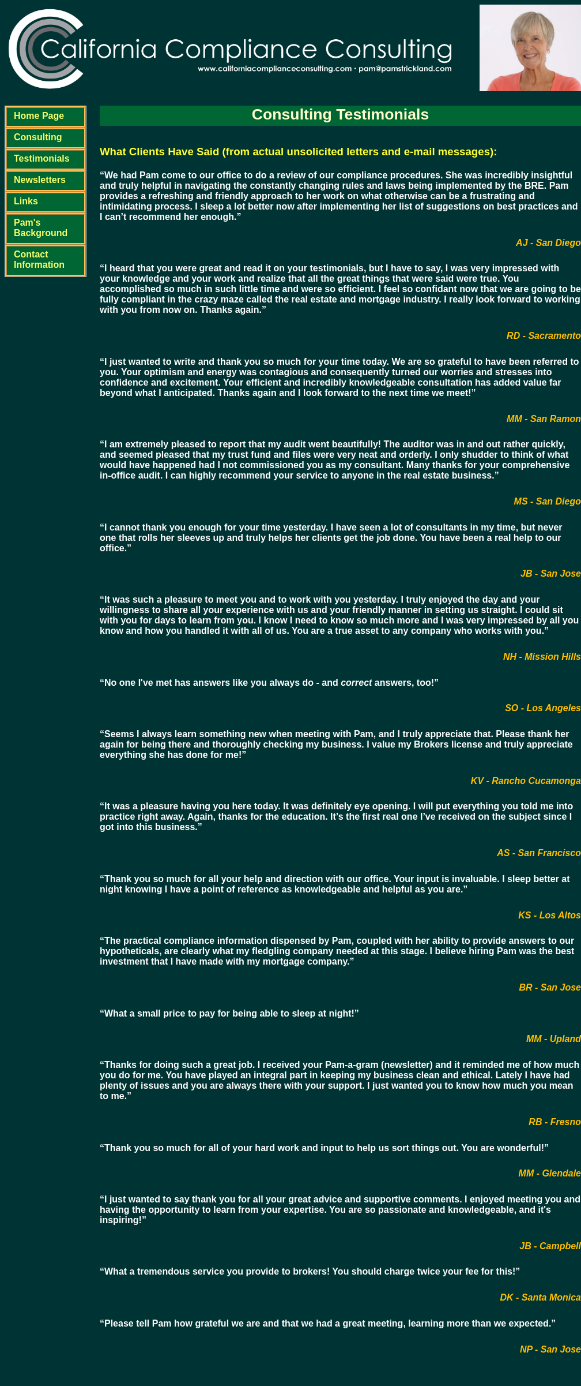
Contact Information (39, 259)
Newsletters (40, 180)
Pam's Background (40, 228)
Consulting (38, 137)
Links (26, 201)
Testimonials (42, 158)
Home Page (39, 116)
